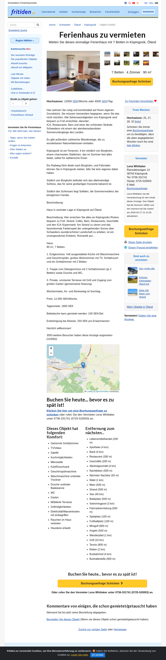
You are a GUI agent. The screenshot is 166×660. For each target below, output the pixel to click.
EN (151, 3)
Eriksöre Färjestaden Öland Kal (145, 280)
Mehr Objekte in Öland (140, 307)
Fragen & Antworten (20, 145)
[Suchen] (38, 25)
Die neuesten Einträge (23, 55)
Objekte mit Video (20, 78)
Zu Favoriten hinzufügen (141, 101)
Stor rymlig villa (147, 268)
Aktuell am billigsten (21, 67)
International (48, 11)
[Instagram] (129, 3)
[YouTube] (133, 3)
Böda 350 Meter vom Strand (144, 293)
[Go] (26, 103)
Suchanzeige (79, 11)
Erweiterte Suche (18, 30)
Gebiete (63, 11)
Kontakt (14, 157)
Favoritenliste (112, 11)
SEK (75, 101)
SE (146, 3)
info (138, 121)
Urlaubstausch (18, 110)
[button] (83, 365)
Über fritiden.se (18, 149)
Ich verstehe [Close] (97, 656)
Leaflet (88, 391)
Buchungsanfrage (143, 130)
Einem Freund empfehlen (143, 247)
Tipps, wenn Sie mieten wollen (21, 139)
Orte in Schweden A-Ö (23, 92)
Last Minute (17, 74)
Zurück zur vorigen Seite (92, 629)
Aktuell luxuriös (19, 63)
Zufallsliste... (17, 88)
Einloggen (133, 12)
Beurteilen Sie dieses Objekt (63, 619)
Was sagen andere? (21, 153)
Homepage (120, 629)
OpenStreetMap (102, 391)
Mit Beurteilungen (20, 82)
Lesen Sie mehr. (80, 655)
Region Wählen (25, 40)
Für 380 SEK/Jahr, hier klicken (24, 131)
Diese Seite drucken (140, 242)
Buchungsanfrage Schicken (131, 81)
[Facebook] (125, 3)
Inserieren (148, 11)
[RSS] (137, 3)
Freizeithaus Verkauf (22, 114)
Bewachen (95, 11)
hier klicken (133, 145)
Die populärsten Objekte (24, 59)
